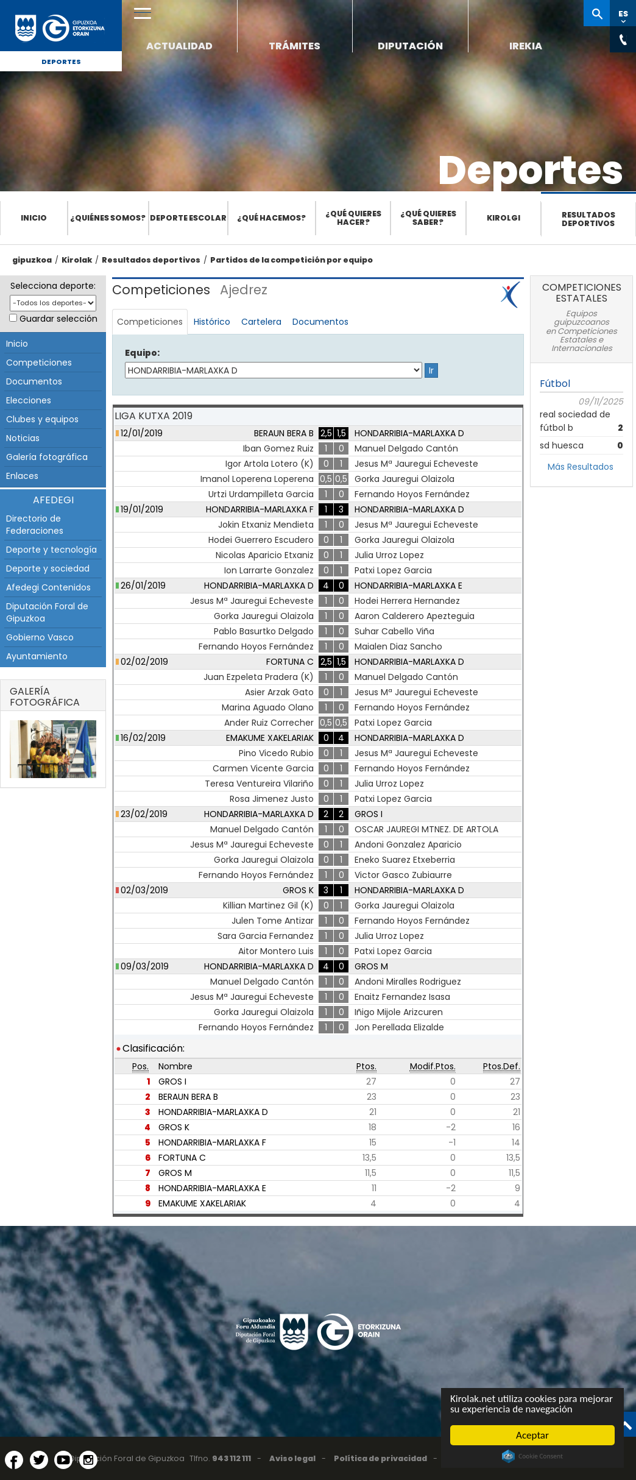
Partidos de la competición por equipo (291, 260)
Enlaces (22, 476)
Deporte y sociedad (48, 568)
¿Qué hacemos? (271, 218)
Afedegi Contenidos (48, 587)
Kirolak (77, 260)
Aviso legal (292, 1458)
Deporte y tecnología (51, 549)
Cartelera (261, 322)
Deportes (61, 61)
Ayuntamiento (37, 656)
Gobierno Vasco (40, 637)
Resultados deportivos (588, 219)
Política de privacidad (380, 1458)
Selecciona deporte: (53, 286)
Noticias (23, 438)
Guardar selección (58, 319)
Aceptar (532, 1435)
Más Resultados (580, 467)
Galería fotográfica (47, 457)
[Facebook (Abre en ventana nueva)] (14, 1460)
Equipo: (142, 353)
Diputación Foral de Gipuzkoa (47, 612)
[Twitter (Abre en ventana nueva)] (39, 1460)
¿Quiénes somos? (108, 218)
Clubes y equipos (42, 419)
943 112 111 (231, 1458)
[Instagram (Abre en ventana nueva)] (88, 1460)
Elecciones (28, 400)
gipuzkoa (32, 260)
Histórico (212, 322)
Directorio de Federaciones (34, 524)
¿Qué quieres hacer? (353, 217)
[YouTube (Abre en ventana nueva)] (63, 1460)
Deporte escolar (188, 218)
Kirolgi (503, 218)
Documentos (34, 381)
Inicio (34, 218)
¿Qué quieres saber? (428, 217)
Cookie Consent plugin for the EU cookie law (532, 1456)
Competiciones (39, 362)
